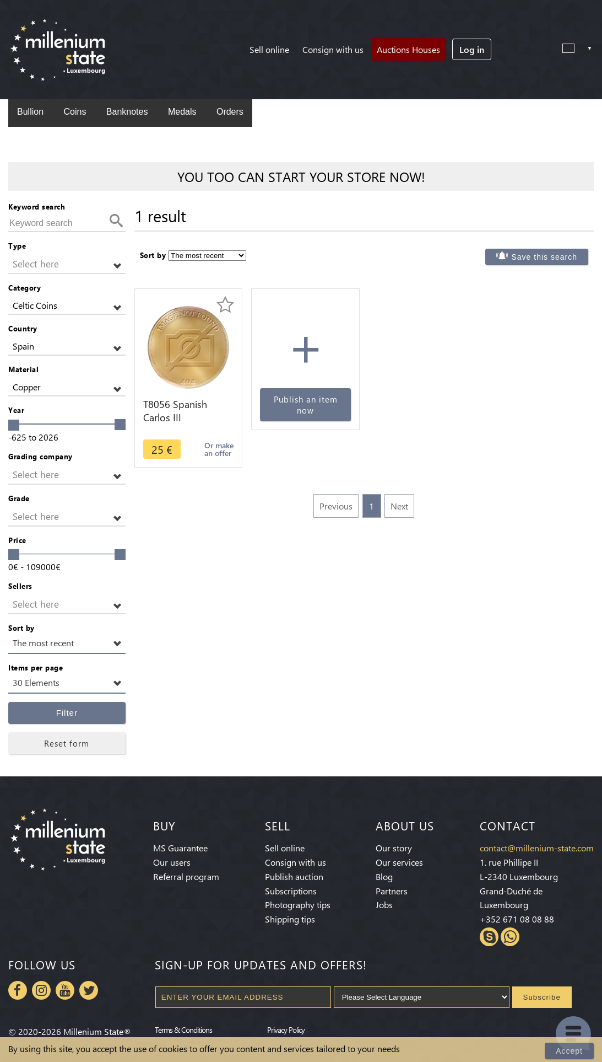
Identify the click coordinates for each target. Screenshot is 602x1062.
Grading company (40, 456)
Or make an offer (219, 449)
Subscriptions (291, 891)
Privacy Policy (286, 1029)
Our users (172, 862)
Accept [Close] (569, 1051)
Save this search (544, 257)
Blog (384, 876)
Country (22, 328)
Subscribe (542, 997)
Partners (392, 891)
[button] (67, 264)
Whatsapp (510, 936)
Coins (74, 111)
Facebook (17, 990)
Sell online (269, 49)
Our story (394, 848)
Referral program (186, 876)
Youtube (65, 990)
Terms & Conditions (183, 1029)
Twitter (88, 990)
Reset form (66, 743)
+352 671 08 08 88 (517, 919)
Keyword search (36, 206)
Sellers (20, 586)
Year (16, 410)
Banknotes (127, 111)
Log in (471, 49)
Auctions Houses (408, 49)
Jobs (384, 904)
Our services (399, 862)
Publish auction (294, 876)
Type (17, 245)
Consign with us (333, 49)
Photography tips (297, 904)
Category (24, 287)
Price (17, 540)
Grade (19, 498)
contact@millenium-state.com (537, 848)
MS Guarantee (180, 848)
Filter (67, 712)
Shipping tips (290, 919)
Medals (182, 111)
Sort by (21, 627)
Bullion (30, 111)
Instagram (41, 990)
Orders (229, 111)
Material (23, 369)
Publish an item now (306, 405)
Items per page (35, 667)
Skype (489, 936)
